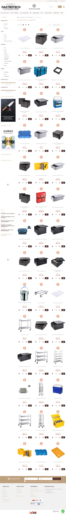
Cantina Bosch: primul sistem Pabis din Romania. (7, 230)
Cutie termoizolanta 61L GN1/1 (41, 48)
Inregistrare (19, 490)
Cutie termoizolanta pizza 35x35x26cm (24, 112)
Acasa (4, 489)
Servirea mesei (36, 12)
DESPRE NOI (5, 492)
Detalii (19, 55)
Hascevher (6, 28)
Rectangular (6, 76)
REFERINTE (4, 494)
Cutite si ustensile (14, 12)
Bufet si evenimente (29, 17)
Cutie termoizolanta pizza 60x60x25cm (58, 271)
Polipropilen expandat (6, 58)
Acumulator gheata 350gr (41, 462)
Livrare (32, 494)
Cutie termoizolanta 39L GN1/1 (24, 271)
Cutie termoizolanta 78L (41, 271)
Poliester (6, 53)
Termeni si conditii (34, 489)
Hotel (42, 12)
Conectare (19, 489)
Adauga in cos (30, 55)
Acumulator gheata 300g (58, 302)
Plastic (5, 51)
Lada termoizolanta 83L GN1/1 (41, 175)
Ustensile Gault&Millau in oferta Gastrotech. (8, 217)
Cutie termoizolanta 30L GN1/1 (41, 334)
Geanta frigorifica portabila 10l (24, 398)
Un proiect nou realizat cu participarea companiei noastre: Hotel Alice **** (8, 225)
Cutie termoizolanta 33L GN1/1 (24, 80)
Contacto (6, 24)
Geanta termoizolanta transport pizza (41, 207)
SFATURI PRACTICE (6, 499)
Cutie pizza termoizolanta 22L (58, 334)
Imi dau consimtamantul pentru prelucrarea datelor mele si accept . (42, 481)
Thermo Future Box (8, 41)
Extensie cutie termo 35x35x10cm (57, 80)
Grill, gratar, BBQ (24, 12)
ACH (5, 34)
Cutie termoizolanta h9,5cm (58, 175)
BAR (30, 12)
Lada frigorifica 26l (57, 398)
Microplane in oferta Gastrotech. (8, 213)
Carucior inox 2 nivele (24, 334)
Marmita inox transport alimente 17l (24, 303)
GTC (5, 26)
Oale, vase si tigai (5, 12)
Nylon (5, 49)
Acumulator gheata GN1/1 (58, 462)
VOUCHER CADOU (6, 501)
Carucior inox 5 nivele (58, 366)
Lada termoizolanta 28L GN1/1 (58, 430)
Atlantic (5, 36)
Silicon (5, 65)
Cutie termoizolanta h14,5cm (41, 143)
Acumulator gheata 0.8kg (24, 143)
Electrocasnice (48, 12)
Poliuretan (6, 63)
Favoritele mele (20, 496)
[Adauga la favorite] (23, 55)
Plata (32, 492)
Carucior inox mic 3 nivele (24, 430)
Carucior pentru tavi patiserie (41, 430)
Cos (17, 494)
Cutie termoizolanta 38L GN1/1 (24, 366)
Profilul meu (19, 492)
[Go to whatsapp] (63, 511)
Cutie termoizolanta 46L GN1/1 (24, 175)
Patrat (5, 74)
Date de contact (34, 496)
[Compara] (26, 55)
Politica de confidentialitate (37, 490)
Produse (4, 490)
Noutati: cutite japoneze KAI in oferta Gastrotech (7, 221)
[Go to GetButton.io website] (63, 513)
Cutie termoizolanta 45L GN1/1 (58, 239)
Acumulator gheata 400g (24, 48)
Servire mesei (56, 12)
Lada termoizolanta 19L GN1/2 (24, 462)
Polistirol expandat (7, 61)
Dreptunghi (6, 72)
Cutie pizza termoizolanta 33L (41, 239)
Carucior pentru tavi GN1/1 (41, 398)
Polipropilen (6, 56)
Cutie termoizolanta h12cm (58, 48)
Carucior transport (41, 302)
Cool (5, 39)
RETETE (62, 12)
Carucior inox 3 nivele (41, 366)
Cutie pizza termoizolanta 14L (41, 111)
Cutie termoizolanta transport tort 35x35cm (58, 144)
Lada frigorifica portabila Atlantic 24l (58, 112)
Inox (5, 47)
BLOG (4, 497)
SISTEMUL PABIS (5, 496)
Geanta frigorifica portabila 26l (24, 239)
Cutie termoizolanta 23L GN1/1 (58, 207)
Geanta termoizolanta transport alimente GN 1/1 (41, 80)
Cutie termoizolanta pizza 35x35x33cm (24, 207)
